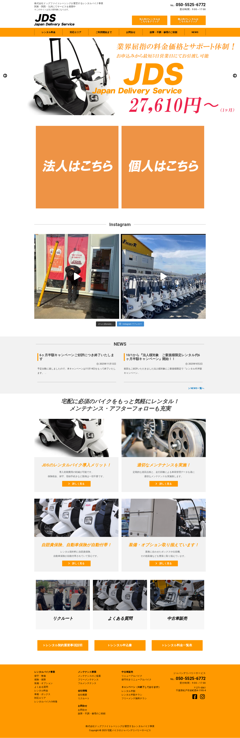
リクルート (83, 698)
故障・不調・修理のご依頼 (91, 713)
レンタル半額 (128, 691)
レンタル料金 (41, 690)
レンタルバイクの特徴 (45, 701)
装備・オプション (43, 683)
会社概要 (82, 694)
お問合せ (82, 710)
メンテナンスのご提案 (89, 676)
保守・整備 (40, 676)
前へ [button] (5, 76)
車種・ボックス (42, 694)
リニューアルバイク (132, 676)
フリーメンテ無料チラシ (134, 698)
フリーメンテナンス (88, 679)
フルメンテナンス (87, 683)
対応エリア (40, 698)
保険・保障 (40, 679)
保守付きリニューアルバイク (136, 679)
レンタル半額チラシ (132, 694)
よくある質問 (41, 687)
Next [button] (234, 76)
